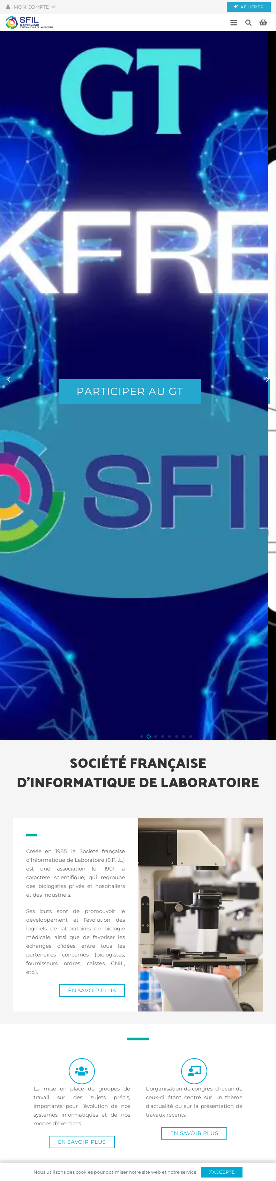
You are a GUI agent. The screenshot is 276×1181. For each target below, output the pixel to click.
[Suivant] (267, 379)
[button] (30, 7)
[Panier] (263, 22)
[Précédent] (9, 379)
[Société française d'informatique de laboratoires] (29, 23)
